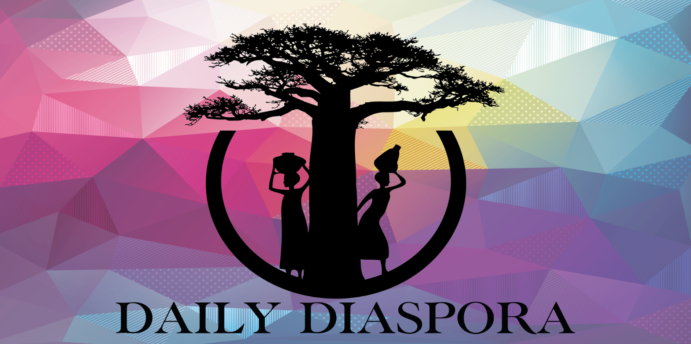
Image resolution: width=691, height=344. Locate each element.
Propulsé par (34, 337)
